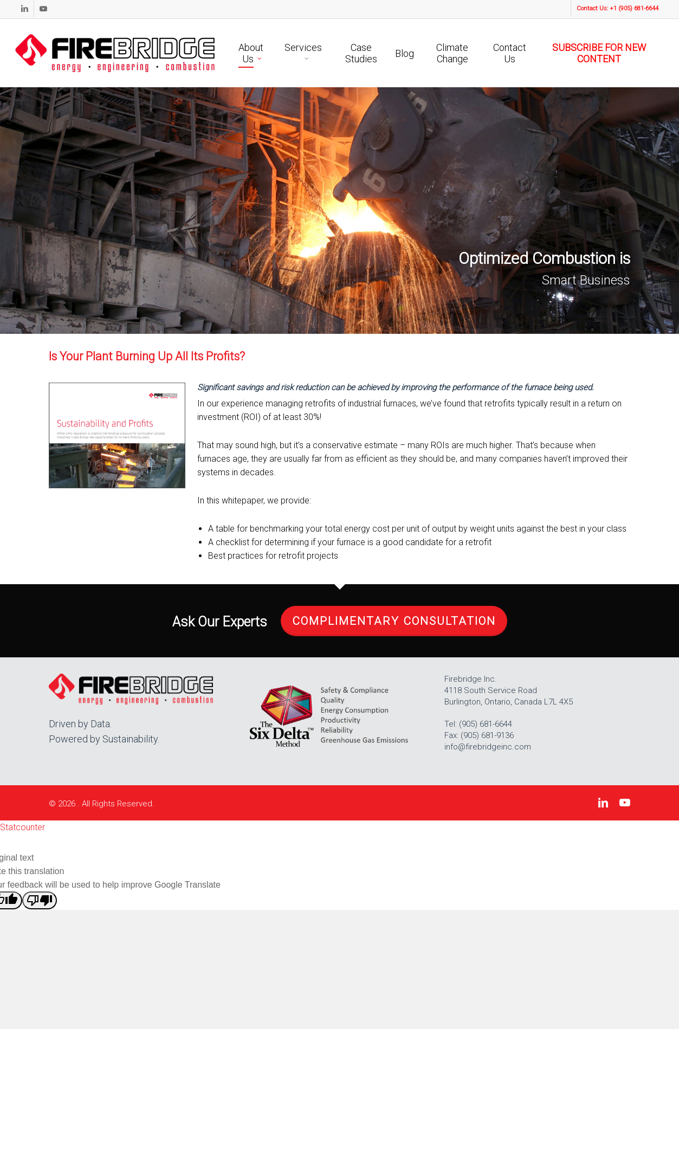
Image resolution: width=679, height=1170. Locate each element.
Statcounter (22, 827)
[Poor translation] (39, 900)
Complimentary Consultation (394, 621)
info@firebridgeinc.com (487, 747)
